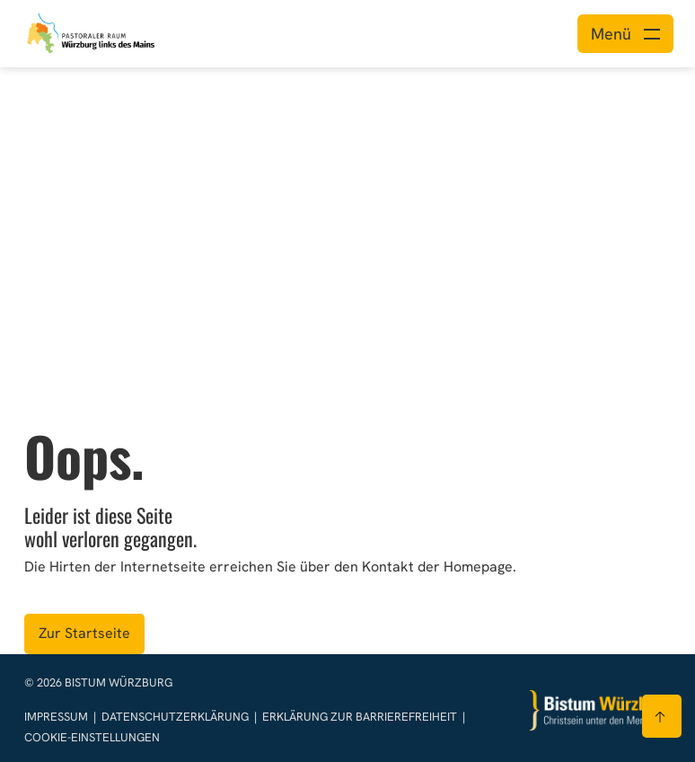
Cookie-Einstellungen (92, 737)
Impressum (57, 716)
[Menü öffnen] (625, 33)
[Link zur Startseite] (92, 31)
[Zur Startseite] (601, 710)
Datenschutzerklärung (176, 716)
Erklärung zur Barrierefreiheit (359, 716)
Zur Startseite (84, 633)
